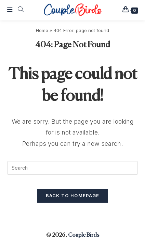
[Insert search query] (72, 168)
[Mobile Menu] (10, 10)
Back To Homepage (73, 195)
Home (42, 30)
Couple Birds (83, 235)
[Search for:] (18, 10)
